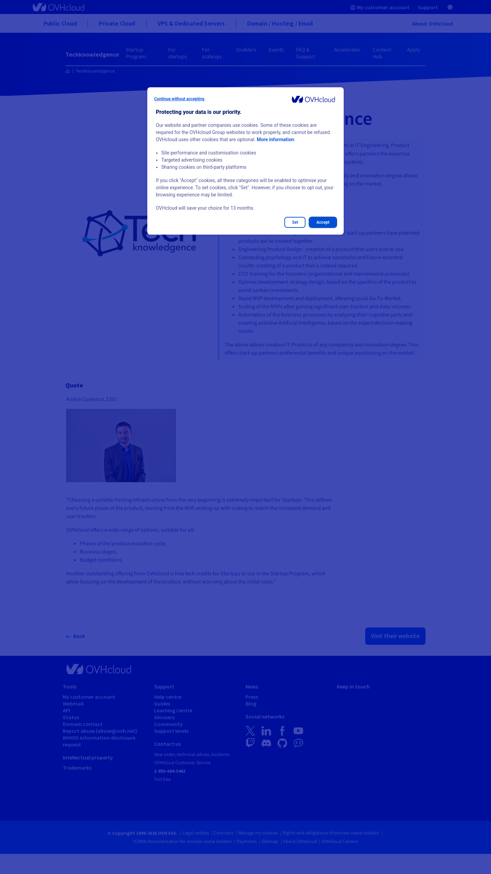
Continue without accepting (179, 99)
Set (295, 222)
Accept (322, 222)
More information (275, 139)
